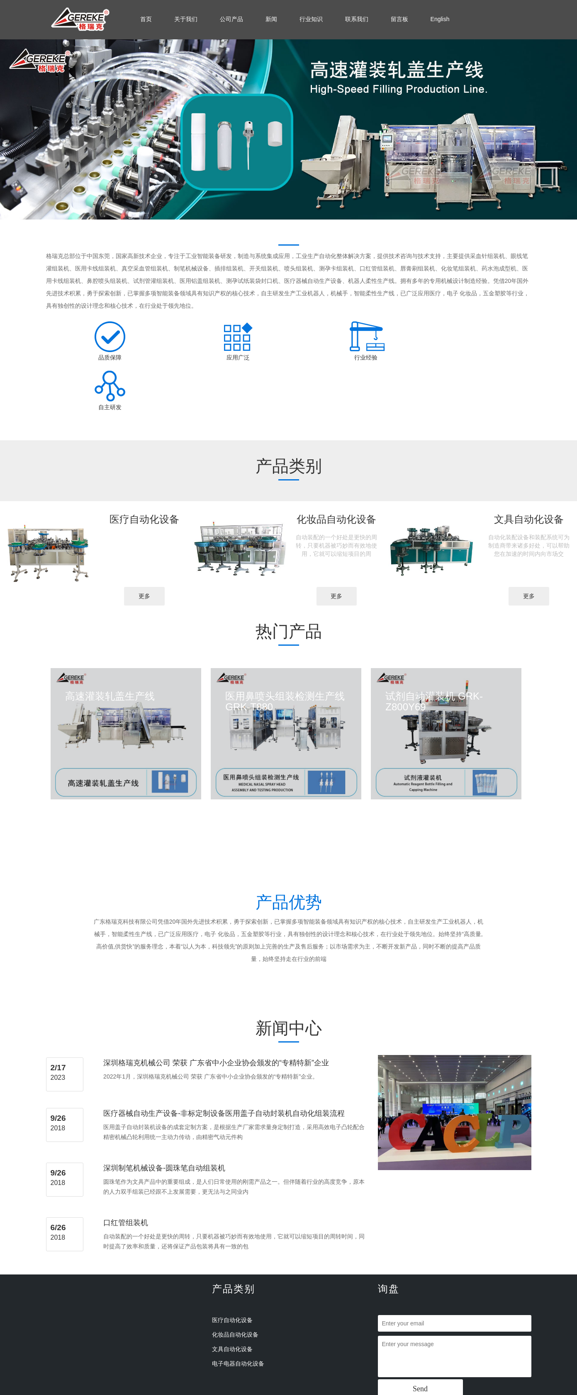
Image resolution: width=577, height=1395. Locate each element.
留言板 (399, 19)
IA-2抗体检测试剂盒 (133, 1391)
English (440, 19)
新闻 (271, 19)
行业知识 (311, 19)
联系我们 (356, 19)
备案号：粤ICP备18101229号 (304, 1368)
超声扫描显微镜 (472, 1391)
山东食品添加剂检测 (332, 1391)
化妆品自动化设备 (235, 1285)
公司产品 (231, 19)
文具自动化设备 (232, 1299)
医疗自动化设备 (232, 1270)
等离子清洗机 (405, 1391)
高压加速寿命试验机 (257, 1391)
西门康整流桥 (372, 1391)
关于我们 (185, 19)
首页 (146, 19)
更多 (144, 546)
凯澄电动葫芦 (437, 1391)
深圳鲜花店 (219, 1391)
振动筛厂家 (192, 1391)
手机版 (397, 1368)
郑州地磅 (168, 1391)
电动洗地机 (294, 1391)
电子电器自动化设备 (238, 1314)
